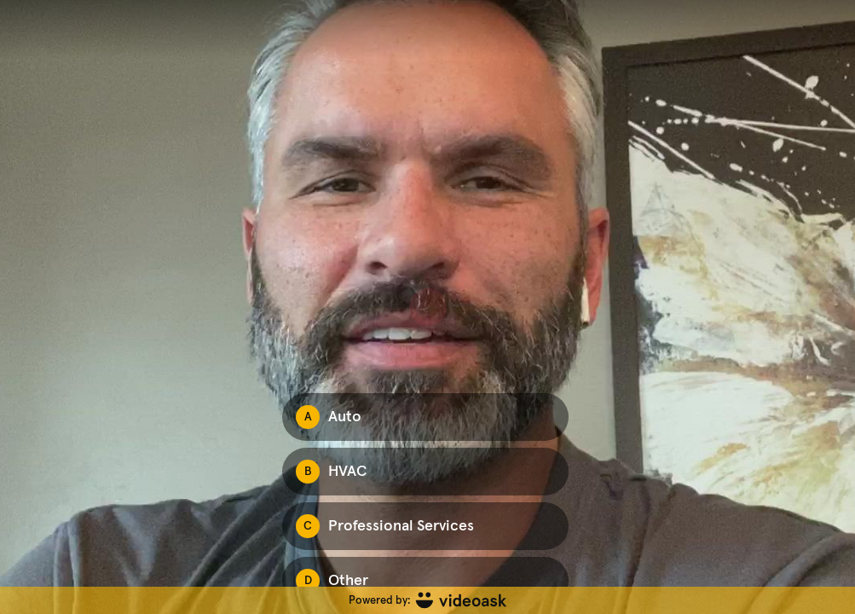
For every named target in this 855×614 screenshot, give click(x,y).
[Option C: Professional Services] (425, 526)
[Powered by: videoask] (427, 600)
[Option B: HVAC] (425, 471)
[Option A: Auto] (425, 417)
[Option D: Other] (425, 581)
